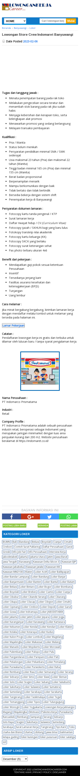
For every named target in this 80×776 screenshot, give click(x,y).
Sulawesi (45, 722)
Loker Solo (9, 682)
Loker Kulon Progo (13, 637)
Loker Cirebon (30, 607)
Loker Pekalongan (13, 662)
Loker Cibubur (11, 597)
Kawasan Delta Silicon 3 (46, 561)
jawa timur (52, 732)
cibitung (39, 732)
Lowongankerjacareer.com (49, 769)
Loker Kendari (48, 626)
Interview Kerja (57, 552)
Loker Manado (11, 647)
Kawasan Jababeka (13, 567)
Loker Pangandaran (14, 657)
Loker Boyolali (11, 592)
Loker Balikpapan (60, 571)
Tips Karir (61, 727)
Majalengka (20, 712)
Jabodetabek (10, 556)
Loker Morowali (51, 647)
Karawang (24, 561)
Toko (72, 727)
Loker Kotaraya (28, 632)
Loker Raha (54, 667)
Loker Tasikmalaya (34, 697)
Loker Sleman (59, 677)
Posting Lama (69, 525)
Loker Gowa (9, 612)
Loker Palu (48, 652)
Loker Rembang (11, 672)
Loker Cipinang (11, 607)
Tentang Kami (22, 772)
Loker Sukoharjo (12, 687)
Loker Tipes (33, 702)
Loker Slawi (43, 677)
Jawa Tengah (10, 561)
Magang (7, 712)
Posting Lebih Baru (14, 525)
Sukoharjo (32, 722)
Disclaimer (59, 772)
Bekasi (35, 541)
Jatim (50, 556)
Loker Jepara (42, 617)
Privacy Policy (42, 772)
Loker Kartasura (56, 622)
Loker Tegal (54, 697)
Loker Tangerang (12, 697)
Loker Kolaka (10, 632)
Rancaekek (9, 717)
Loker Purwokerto (35, 667)
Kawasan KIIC (53, 567)
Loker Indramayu (28, 612)
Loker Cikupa (10, 601)
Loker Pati (52, 657)
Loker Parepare (36, 657)
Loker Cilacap (27, 601)
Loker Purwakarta (12, 667)
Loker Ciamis (46, 592)
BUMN (6, 541)
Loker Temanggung (13, 702)
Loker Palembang (12, 652)
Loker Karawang (36, 622)
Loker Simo (28, 677)
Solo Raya (8, 722)
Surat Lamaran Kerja (27, 727)
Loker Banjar (58, 576)
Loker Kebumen (11, 626)
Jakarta (24, 556)
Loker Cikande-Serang (33, 597)
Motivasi (34, 712)
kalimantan (66, 732)
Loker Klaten (65, 626)
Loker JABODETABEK (51, 612)
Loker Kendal (30, 626)
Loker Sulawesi (32, 687)
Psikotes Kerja (49, 712)
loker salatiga (67, 737)
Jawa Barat (61, 556)
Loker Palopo (32, 652)
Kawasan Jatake (35, 567)
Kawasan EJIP (69, 561)
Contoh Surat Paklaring (27, 546)
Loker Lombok (34, 637)
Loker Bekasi (10, 586)
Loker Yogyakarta (32, 707)
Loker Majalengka (12, 642)
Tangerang (47, 727)
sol (4, 742)
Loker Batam (67, 582)
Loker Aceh (41, 571)
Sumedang (58, 722)
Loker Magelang (54, 637)
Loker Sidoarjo (11, 677)
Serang (47, 717)
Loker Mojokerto (31, 647)
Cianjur (57, 541)
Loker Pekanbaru (34, 662)
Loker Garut (64, 607)
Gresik (6, 552)
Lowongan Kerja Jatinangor (60, 707)
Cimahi (68, 541)
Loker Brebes (28, 592)
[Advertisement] (40, 67)
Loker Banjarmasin (13, 582)
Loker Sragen (24, 682)
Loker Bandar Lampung (16, 576)
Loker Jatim (26, 617)
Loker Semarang (46, 672)
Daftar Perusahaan (53, 546)
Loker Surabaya (33, 692)
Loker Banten (33, 582)
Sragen (20, 722)
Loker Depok (48, 607)
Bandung (24, 541)
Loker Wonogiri (11, 707)
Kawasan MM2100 (13, 571)
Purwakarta (66, 712)
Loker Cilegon (45, 601)
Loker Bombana (63, 586)
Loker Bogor (44, 586)
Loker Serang (65, 672)
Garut (69, 546)
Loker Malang (52, 642)
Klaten (28, 571)
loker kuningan (29, 737)
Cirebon (7, 546)
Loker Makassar (34, 642)
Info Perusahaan (38, 552)
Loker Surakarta (53, 692)
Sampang (35, 717)
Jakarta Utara (37, 556)
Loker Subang (42, 682)
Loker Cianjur (63, 592)
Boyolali (46, 541)
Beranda (43, 525)
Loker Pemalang (56, 662)
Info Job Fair (19, 552)
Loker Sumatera (51, 687)
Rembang (22, 717)
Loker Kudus (46, 632)
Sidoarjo (58, 717)
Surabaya (8, 727)
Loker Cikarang (57, 597)
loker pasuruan (48, 737)
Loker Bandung (40, 576)
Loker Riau (29, 672)
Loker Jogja (58, 617)
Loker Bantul (51, 582)
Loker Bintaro (27, 586)
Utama (28, 732)
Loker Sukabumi (61, 682)
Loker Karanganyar (13, 622)
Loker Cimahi (63, 601)
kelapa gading (11, 737)
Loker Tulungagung (53, 702)
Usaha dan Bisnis (12, 732)
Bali (14, 541)
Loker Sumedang (12, 692)
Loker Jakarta (10, 617)
